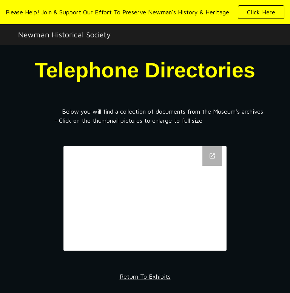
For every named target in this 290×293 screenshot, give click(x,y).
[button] (261, 12)
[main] (144, 70)
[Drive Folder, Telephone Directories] (144, 198)
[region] (145, 12)
